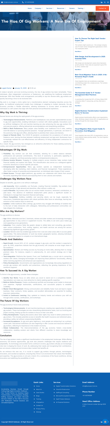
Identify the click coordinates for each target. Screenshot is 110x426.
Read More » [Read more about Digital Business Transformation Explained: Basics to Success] (78, 123)
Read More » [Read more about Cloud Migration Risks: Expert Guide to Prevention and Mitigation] (78, 142)
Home (30, 8)
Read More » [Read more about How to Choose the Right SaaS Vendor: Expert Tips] (78, 51)
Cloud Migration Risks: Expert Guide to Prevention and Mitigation (90, 130)
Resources (61, 8)
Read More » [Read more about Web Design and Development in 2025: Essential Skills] (78, 69)
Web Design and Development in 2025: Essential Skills (90, 57)
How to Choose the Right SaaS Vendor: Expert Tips (90, 39)
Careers (72, 8)
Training (81, 8)
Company (39, 8)
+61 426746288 (87, 395)
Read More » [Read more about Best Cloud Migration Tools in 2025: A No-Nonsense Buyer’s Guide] (78, 87)
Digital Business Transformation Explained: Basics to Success (91, 112)
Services (50, 8)
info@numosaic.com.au (89, 386)
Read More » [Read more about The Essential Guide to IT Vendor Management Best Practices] (78, 105)
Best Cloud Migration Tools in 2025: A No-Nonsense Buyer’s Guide (91, 75)
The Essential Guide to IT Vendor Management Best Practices (88, 94)
